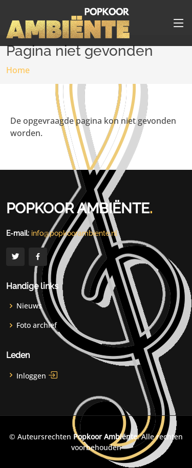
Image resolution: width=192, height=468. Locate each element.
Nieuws (29, 305)
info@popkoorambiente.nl (74, 233)
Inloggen (37, 375)
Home (18, 70)
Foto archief (36, 325)
